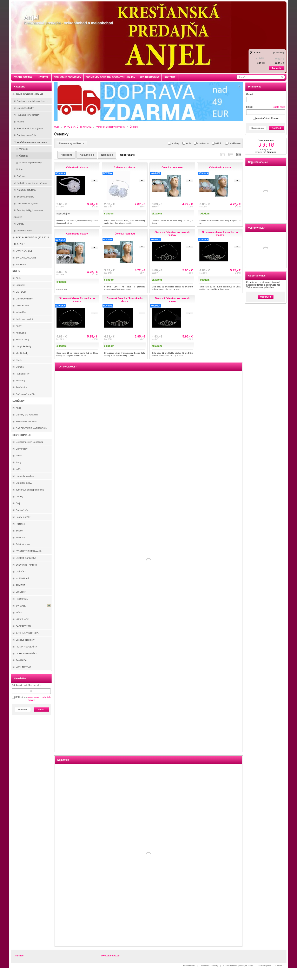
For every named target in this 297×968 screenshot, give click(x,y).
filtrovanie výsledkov (72, 143)
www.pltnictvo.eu (110, 955)
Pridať (41, 709)
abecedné (66, 154)
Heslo (249, 106)
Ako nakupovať (264, 965)
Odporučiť (265, 297)
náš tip (217, 143)
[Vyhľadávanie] (261, 77)
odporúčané (127, 154)
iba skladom (233, 143)
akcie (186, 143)
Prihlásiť (276, 128)
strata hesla (279, 107)
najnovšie (107, 154)
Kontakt (279, 965)
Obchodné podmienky (209, 965)
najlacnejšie (87, 154)
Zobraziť (276, 68)
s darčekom (201, 143)
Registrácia (257, 128)
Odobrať (22, 709)
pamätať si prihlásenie (265, 118)
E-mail (249, 94)
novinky (173, 143)
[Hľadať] (282, 77)
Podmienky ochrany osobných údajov (238, 965)
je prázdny (278, 52)
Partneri (19, 955)
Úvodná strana (189, 965)
